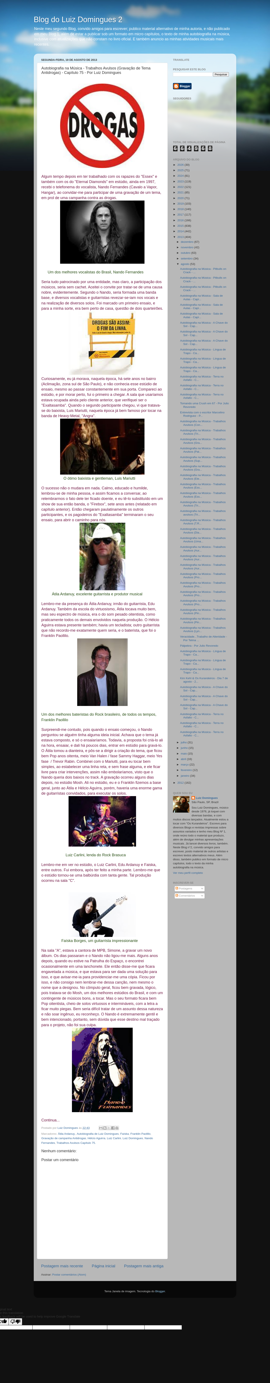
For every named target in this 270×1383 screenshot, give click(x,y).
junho (185, 747)
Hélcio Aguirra (96, 1138)
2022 (181, 187)
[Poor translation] (15, 1321)
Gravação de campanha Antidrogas (63, 1138)
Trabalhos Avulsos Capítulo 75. (76, 1142)
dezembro (187, 241)
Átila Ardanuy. (66, 1133)
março (185, 764)
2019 (181, 203)
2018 (181, 209)
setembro (187, 258)
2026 (181, 164)
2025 (181, 170)
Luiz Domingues (133, 1138)
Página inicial (103, 1266)
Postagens (184, 888)
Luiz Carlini (114, 1138)
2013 (181, 237)
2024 (181, 175)
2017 (181, 214)
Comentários (185, 895)
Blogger (160, 1291)
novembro (187, 247)
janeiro (185, 775)
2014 (181, 231)
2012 (181, 782)
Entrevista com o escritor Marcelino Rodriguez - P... (202, 414)
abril (184, 759)
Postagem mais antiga (143, 1266)
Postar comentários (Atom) (69, 1274)
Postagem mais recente (62, 1266)
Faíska (124, 1133)
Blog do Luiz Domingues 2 (78, 19)
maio (184, 753)
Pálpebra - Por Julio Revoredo (199, 645)
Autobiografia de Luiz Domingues (98, 1133)
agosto (185, 264)
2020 (181, 198)
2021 (181, 192)
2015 (181, 225)
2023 (181, 181)
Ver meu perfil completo (188, 872)
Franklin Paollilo (140, 1133)
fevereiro (187, 770)
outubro (186, 252)
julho (184, 742)
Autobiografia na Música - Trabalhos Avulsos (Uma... (203, 539)
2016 (181, 220)
